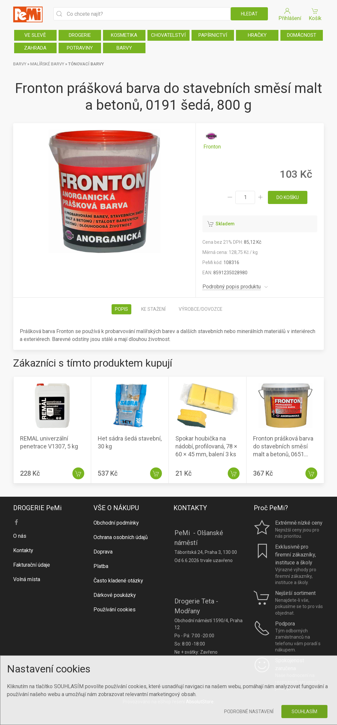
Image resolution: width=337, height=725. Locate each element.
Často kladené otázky (118, 581)
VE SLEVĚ (35, 35)
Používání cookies (114, 609)
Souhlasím (304, 711)
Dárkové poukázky (114, 595)
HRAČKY (257, 35)
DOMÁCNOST (301, 35)
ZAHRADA (35, 48)
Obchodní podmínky (116, 523)
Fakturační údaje (31, 565)
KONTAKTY (190, 508)
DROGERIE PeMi (37, 508)
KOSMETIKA (124, 35)
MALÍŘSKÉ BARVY (47, 63)
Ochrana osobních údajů (120, 537)
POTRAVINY (80, 48)
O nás (19, 536)
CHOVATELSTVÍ (168, 35)
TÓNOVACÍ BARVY (86, 63)
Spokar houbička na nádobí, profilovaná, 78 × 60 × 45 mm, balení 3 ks (206, 446)
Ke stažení (153, 309)
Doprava (103, 552)
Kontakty (23, 550)
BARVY (124, 48)
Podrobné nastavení (248, 711)
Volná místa (26, 579)
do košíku (287, 197)
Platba (100, 566)
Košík (315, 14)
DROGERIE (80, 35)
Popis (121, 309)
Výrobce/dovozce (200, 309)
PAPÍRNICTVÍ (212, 35)
